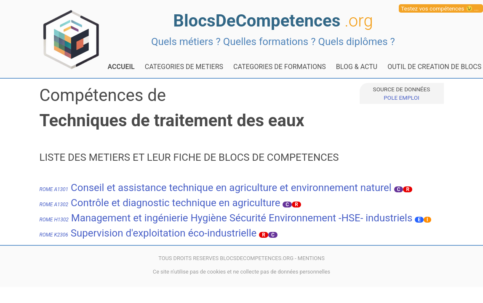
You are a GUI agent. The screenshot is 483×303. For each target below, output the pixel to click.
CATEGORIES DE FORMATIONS (279, 67)
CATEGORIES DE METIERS (184, 67)
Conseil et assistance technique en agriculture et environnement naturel (216, 188)
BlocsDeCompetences (273, 21)
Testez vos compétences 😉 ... (440, 8)
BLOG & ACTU (356, 67)
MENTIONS (311, 258)
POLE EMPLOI (401, 97)
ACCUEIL (121, 67)
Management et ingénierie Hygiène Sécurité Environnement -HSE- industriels (226, 218)
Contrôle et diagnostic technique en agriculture (160, 203)
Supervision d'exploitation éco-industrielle (148, 233)
